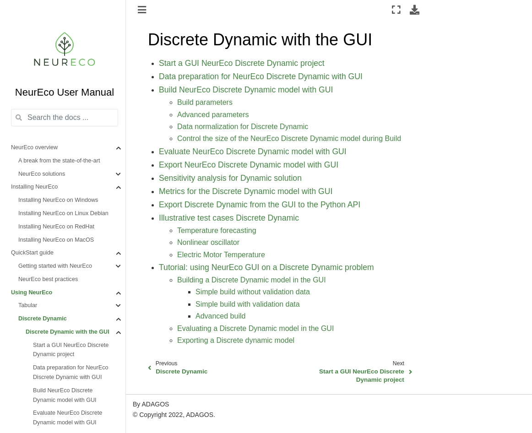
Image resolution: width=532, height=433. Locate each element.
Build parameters (205, 102)
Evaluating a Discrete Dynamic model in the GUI (255, 328)
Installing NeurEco (34, 187)
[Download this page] (414, 9)
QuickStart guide (32, 252)
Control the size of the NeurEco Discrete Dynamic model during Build (289, 138)
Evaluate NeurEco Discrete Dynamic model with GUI (67, 418)
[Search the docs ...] (64, 117)
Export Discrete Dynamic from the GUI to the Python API (259, 204)
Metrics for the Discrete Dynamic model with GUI (245, 191)
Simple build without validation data (252, 292)
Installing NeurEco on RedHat (56, 226)
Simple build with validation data (247, 304)
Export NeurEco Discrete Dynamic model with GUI (248, 164)
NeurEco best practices (48, 279)
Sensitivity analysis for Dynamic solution (230, 178)
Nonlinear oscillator (208, 242)
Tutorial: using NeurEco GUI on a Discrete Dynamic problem (266, 267)
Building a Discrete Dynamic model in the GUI (251, 280)
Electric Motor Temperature (221, 255)
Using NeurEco (31, 292)
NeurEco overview (34, 147)
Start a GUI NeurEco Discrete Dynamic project (71, 350)
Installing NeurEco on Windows (58, 200)
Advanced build (220, 316)
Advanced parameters (213, 115)
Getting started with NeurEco (55, 266)
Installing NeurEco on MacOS (56, 240)
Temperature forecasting (216, 230)
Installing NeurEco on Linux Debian (63, 213)
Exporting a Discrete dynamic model (235, 340)
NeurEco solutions (41, 174)
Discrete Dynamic (42, 318)
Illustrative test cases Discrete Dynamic (229, 217)
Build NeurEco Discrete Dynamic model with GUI (65, 395)
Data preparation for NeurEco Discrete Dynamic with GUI (71, 372)
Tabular (27, 305)
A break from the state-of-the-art (59, 160)
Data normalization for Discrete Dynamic (242, 126)
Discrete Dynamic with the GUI (67, 332)
